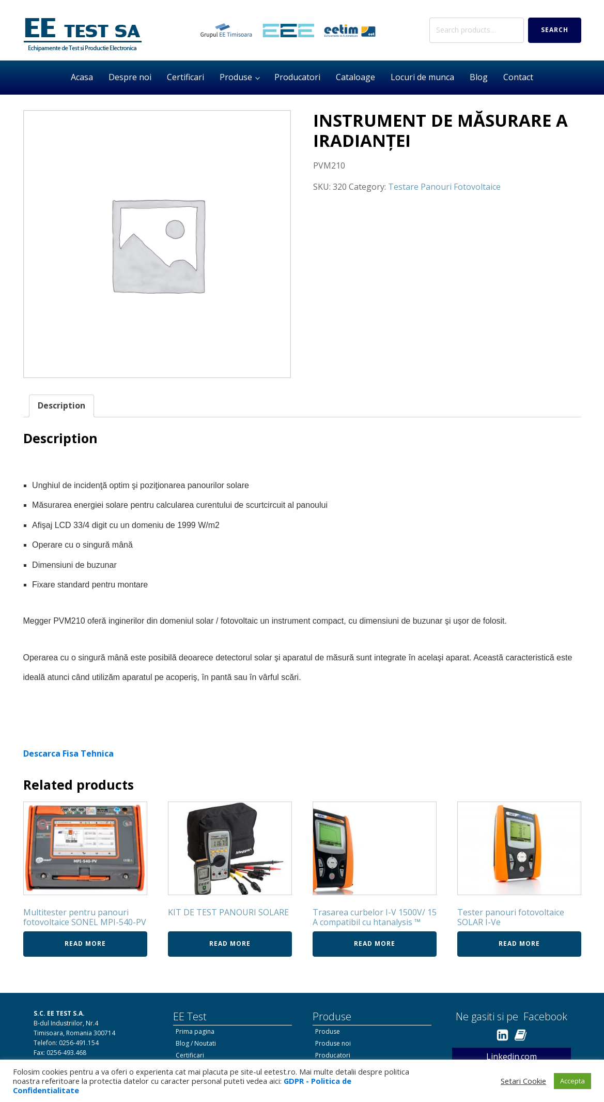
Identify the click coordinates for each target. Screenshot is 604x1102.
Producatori (297, 77)
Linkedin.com (511, 1056)
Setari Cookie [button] (523, 1080)
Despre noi (130, 77)
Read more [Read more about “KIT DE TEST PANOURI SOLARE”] (230, 943)
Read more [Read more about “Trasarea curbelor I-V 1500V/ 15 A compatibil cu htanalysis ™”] (374, 943)
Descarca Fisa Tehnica (68, 753)
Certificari (185, 77)
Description (61, 405)
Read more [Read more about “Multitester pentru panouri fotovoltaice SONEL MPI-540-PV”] (85, 943)
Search (554, 29)
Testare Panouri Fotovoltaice (444, 186)
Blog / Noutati (196, 1043)
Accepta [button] (572, 1080)
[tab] (61, 406)
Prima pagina (195, 1031)
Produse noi (333, 1043)
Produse (236, 77)
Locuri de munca (422, 77)
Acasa (82, 77)
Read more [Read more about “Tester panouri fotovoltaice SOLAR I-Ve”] (519, 943)
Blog (479, 77)
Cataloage (355, 77)
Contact (518, 77)
